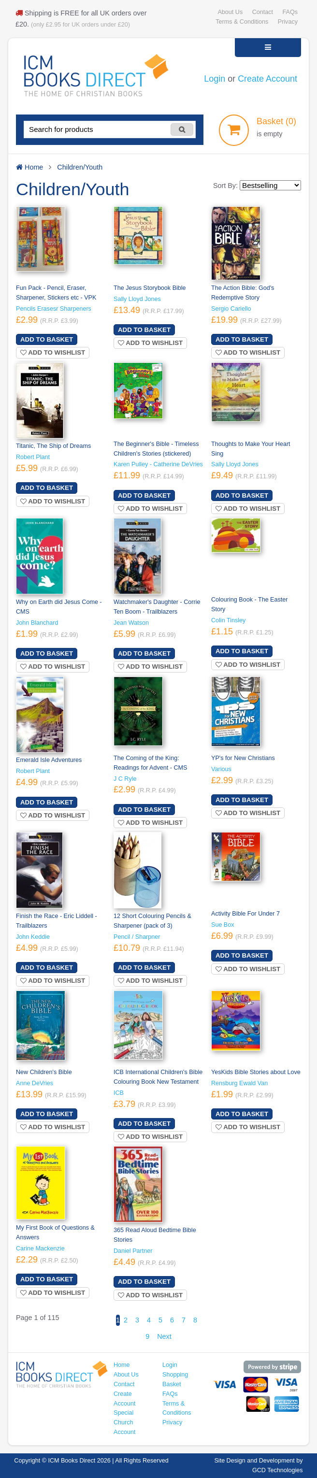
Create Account (267, 79)
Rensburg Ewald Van (239, 1083)
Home (122, 1365)
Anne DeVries (34, 1083)
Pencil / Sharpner (137, 936)
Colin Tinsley (228, 620)
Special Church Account (124, 1422)
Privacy (288, 21)
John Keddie (33, 936)
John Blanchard (37, 622)
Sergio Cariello (231, 308)
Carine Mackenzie (40, 1248)
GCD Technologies (277, 1470)
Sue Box (222, 924)
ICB (119, 1093)
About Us (230, 12)
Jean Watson (131, 622)
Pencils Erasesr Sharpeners (53, 308)
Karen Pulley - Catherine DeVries (158, 464)
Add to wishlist (52, 352)
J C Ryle (125, 778)
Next (164, 1336)
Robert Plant (33, 457)
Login (214, 79)
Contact (262, 12)
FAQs (290, 12)
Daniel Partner (133, 1251)
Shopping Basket (175, 1379)
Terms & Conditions (242, 21)
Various (221, 769)
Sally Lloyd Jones (137, 299)
